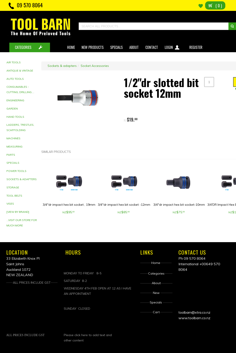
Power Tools (16, 171)
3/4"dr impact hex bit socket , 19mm (69, 205)
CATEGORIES (23, 47)
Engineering (15, 100)
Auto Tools (15, 78)
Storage (12, 187)
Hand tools (15, 116)
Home (71, 47)
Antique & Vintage (19, 70)
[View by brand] (17, 211)
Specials (116, 47)
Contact (151, 47)
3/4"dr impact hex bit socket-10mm (179, 205)
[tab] (22, 62)
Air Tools (13, 62)
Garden (12, 108)
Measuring (14, 146)
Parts (10, 154)
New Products (93, 47)
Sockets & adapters (21, 179)
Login (172, 46)
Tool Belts (14, 195)
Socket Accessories (95, 66)
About (134, 47)
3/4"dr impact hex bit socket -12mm (124, 205)
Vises (10, 203)
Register (196, 47)
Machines (13, 138)
